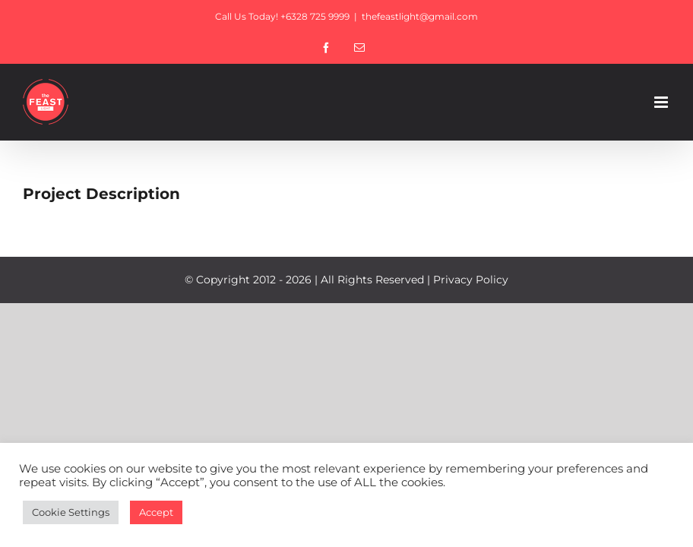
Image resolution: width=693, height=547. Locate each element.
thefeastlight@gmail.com (420, 16)
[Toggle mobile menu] (662, 102)
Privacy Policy (470, 279)
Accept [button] (156, 512)
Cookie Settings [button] (70, 512)
